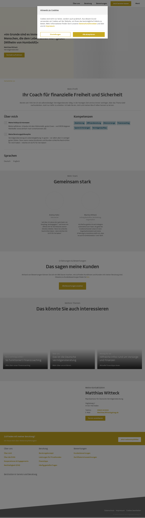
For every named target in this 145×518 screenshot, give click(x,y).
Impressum (50, 26)
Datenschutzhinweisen (88, 24)
